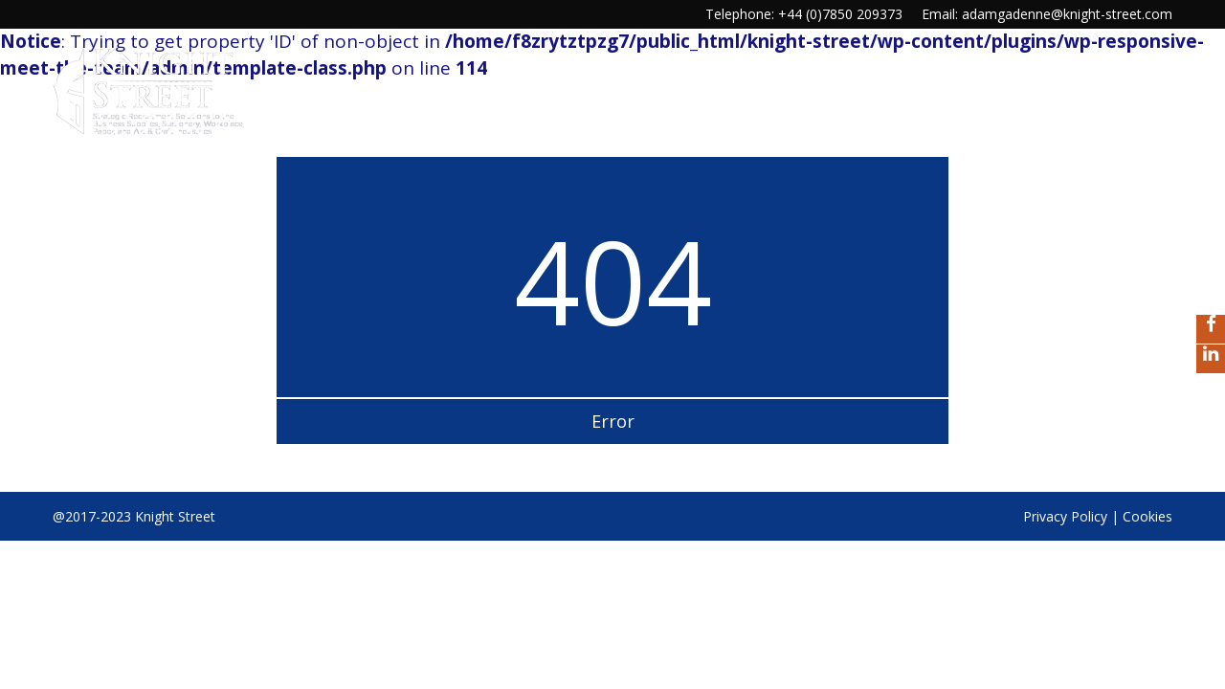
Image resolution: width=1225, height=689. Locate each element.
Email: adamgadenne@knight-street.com (1047, 14)
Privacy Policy (1065, 516)
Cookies (1147, 516)
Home (544, 82)
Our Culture (638, 82)
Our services (758, 82)
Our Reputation (996, 82)
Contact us (1127, 82)
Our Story (870, 82)
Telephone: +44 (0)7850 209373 (803, 14)
